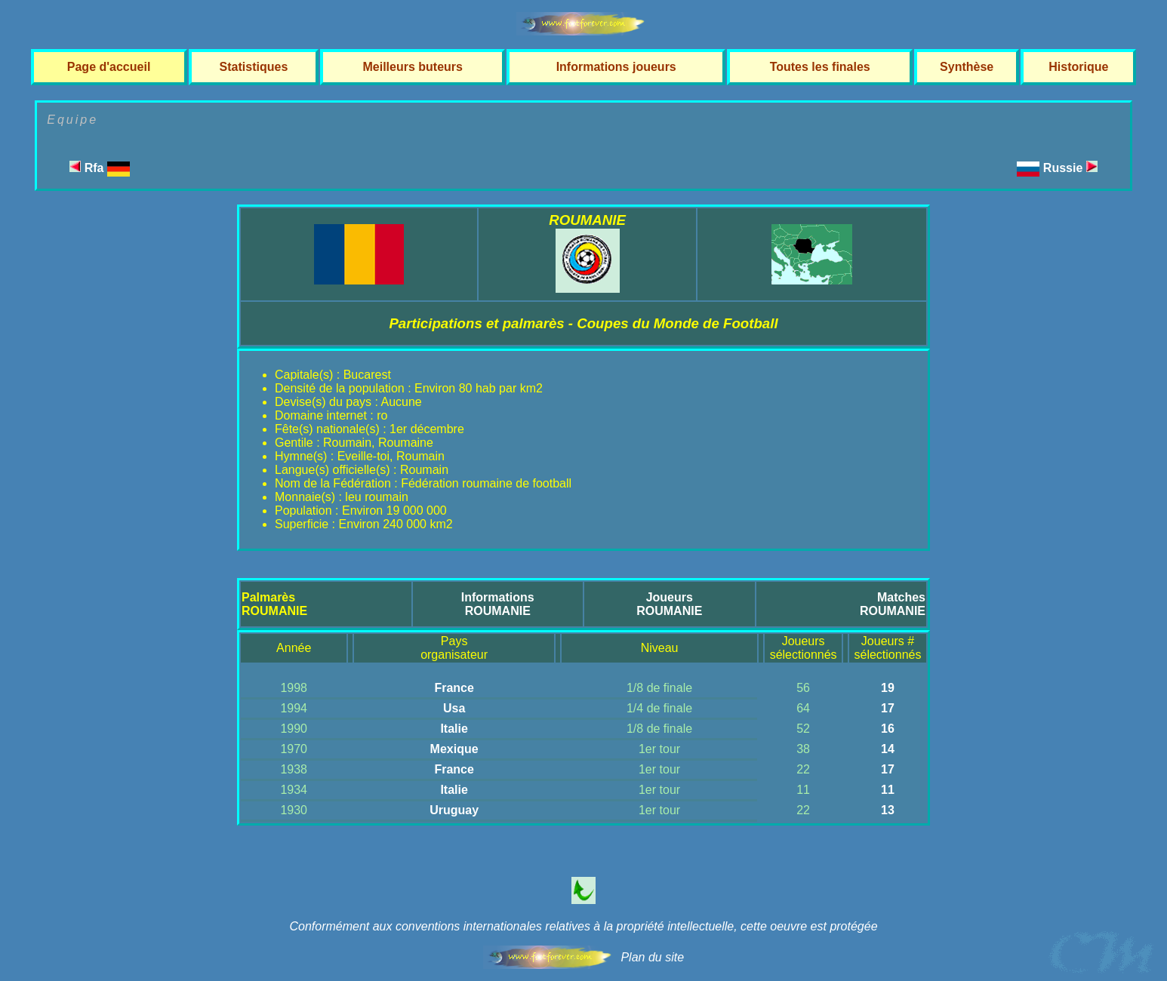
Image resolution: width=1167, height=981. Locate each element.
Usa (454, 708)
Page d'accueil (109, 66)
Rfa (99, 167)
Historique (1078, 66)
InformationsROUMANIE (497, 604)
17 (887, 708)
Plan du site (652, 957)
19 (887, 687)
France (453, 687)
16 (887, 728)
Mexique (454, 749)
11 (887, 789)
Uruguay (454, 810)
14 (887, 749)
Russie (1070, 167)
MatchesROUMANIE (892, 604)
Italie (453, 728)
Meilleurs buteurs (412, 66)
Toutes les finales (820, 66)
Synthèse (966, 66)
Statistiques (254, 66)
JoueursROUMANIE (669, 604)
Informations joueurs (616, 66)
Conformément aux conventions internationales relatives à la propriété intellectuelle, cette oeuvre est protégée (583, 926)
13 (887, 810)
